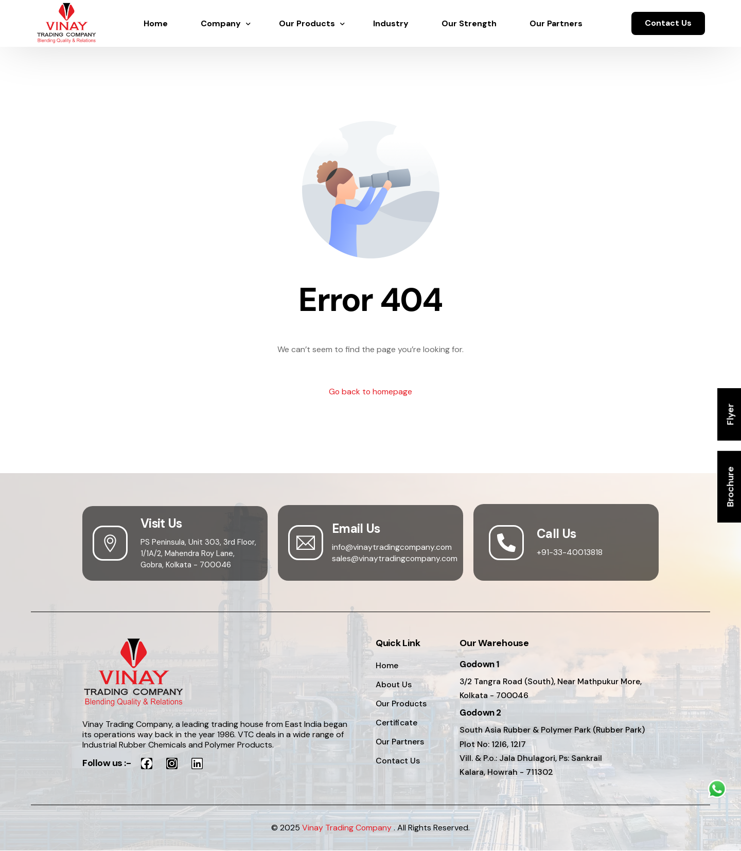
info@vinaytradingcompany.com (392, 547)
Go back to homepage (370, 392)
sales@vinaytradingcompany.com (395, 558)
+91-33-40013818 (570, 552)
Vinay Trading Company (347, 828)
